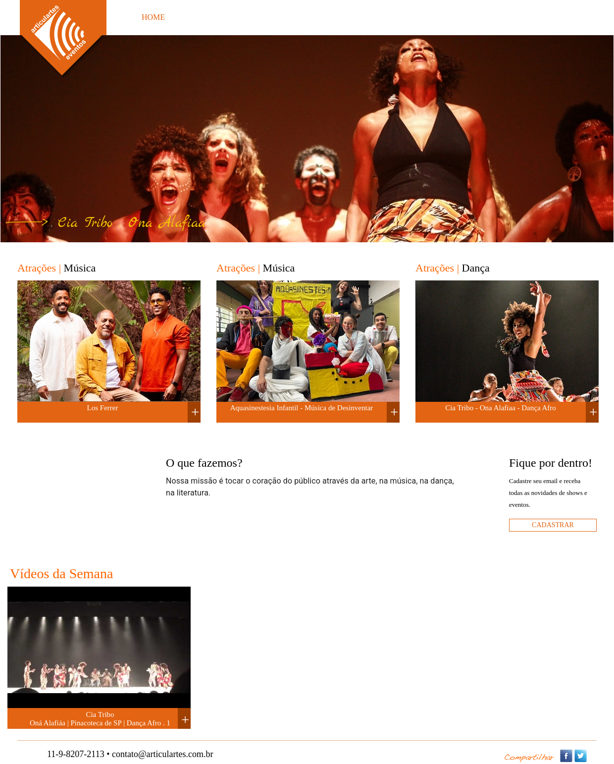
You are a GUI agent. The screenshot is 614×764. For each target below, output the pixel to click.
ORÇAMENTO (315, 17)
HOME (153, 17)
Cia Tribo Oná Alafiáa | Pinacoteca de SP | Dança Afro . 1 (100, 718)
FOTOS (258, 17)
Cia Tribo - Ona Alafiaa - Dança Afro (500, 408)
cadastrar (553, 525)
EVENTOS (378, 17)
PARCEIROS (437, 17)
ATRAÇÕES (205, 17)
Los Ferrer (102, 408)
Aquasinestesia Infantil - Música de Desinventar (301, 408)
